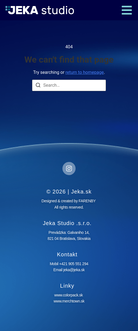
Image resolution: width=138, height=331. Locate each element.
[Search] (38, 86)
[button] (127, 10)
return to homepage (84, 72)
